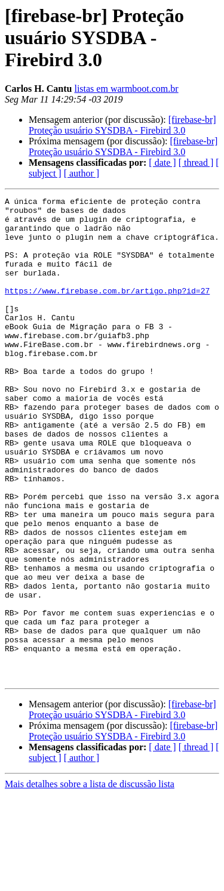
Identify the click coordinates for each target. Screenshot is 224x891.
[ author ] (82, 173)
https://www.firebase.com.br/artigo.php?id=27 (107, 310)
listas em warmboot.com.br (126, 88)
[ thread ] (196, 162)
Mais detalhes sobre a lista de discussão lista (89, 880)
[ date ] (162, 162)
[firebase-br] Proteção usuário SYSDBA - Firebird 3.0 (122, 125)
